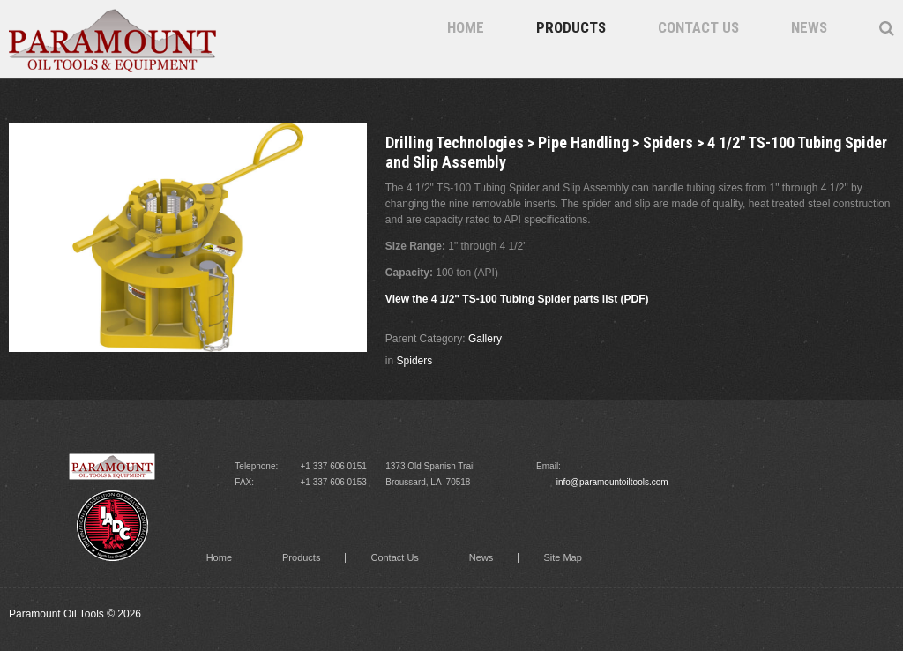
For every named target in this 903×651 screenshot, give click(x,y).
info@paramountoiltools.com (612, 482)
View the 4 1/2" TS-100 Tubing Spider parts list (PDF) (517, 299)
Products (571, 27)
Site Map (562, 558)
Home (465, 27)
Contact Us (698, 27)
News (809, 27)
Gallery (485, 339)
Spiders (415, 361)
